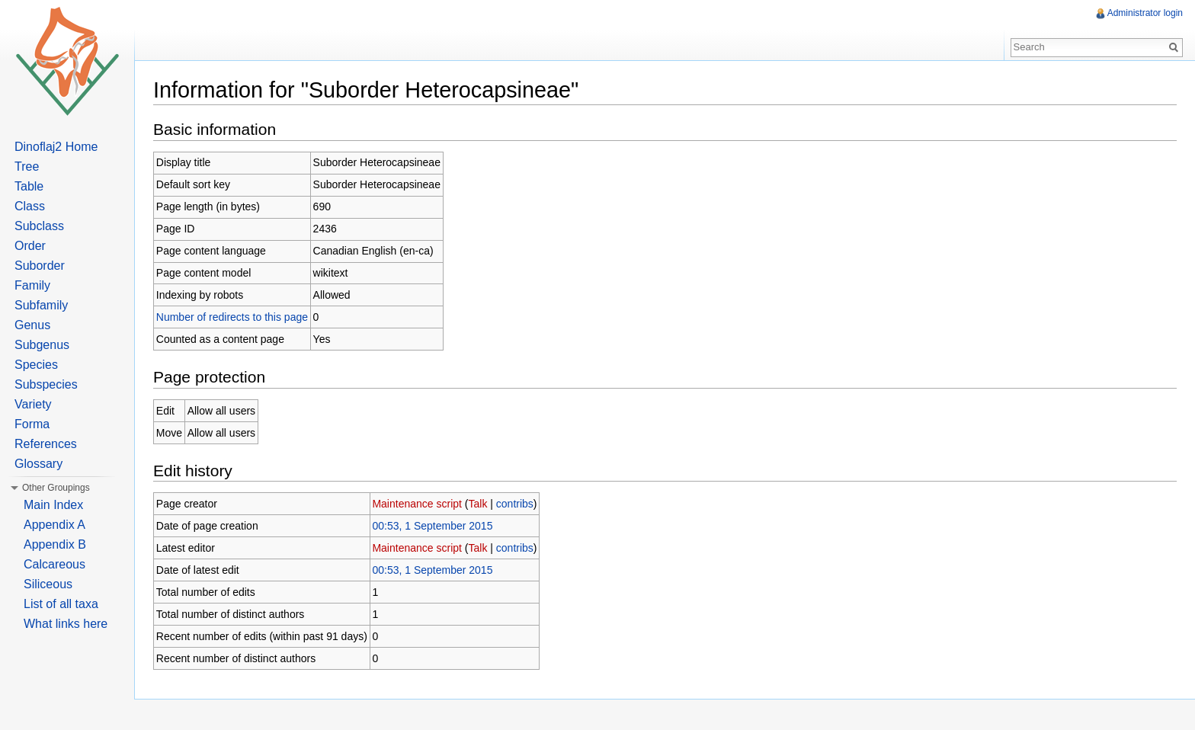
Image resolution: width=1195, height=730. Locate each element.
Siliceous (48, 584)
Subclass (39, 225)
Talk (478, 504)
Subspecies (46, 384)
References (45, 443)
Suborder (39, 265)
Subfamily (41, 305)
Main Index (53, 504)
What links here (65, 623)
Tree (26, 166)
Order (30, 245)
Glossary (38, 463)
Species (36, 364)
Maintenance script (417, 504)
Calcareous (54, 564)
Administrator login (1145, 13)
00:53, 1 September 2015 (432, 526)
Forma (32, 424)
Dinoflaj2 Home (56, 146)
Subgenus (41, 344)
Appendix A (54, 524)
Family (32, 285)
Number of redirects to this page (232, 317)
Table (28, 186)
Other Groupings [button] (56, 487)
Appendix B (55, 544)
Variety (33, 404)
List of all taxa (61, 603)
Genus (32, 325)
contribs (514, 504)
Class (29, 206)
